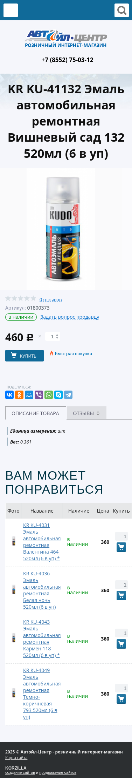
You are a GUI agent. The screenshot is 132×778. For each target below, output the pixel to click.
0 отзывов (51, 299)
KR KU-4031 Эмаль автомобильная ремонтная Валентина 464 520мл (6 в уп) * (42, 542)
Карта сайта (16, 757)
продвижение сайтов (57, 772)
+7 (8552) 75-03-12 (67, 60)
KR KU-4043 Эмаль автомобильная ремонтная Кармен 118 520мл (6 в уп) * (42, 638)
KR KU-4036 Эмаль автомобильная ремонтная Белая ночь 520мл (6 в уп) (42, 590)
